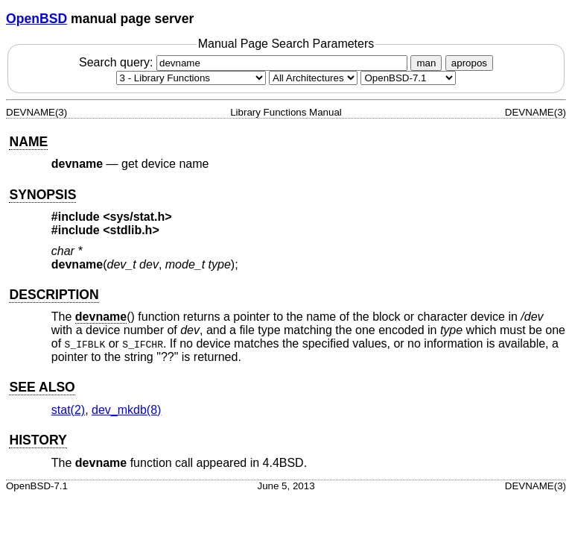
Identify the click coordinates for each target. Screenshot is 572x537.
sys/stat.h (137, 216)
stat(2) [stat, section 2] (68, 409)
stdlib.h (131, 230)
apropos (469, 63)
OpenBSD (36, 18)
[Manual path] (408, 78)
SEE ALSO (41, 387)
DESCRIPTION (53, 294)
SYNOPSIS (42, 194)
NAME (28, 141)
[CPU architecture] (313, 78)
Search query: (245, 62)
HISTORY (37, 440)
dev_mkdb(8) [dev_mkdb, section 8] (126, 409)
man (426, 63)
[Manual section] (191, 78)
